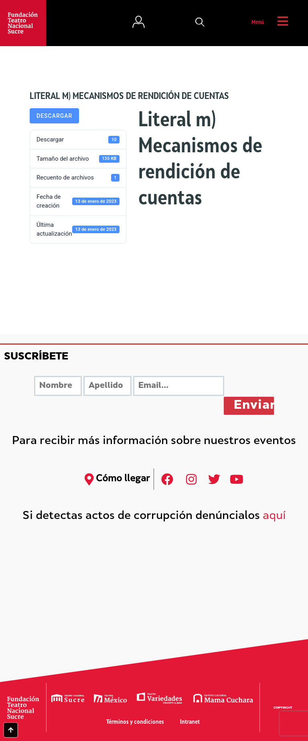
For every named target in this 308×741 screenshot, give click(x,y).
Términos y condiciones (135, 722)
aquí (274, 516)
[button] (200, 23)
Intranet (190, 722)
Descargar (54, 116)
